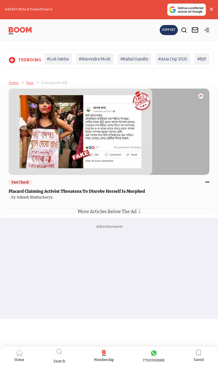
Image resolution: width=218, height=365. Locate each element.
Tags (30, 83)
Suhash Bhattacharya (35, 197)
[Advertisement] (109, 273)
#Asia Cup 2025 (172, 59)
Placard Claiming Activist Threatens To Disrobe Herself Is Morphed (77, 191)
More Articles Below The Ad (109, 211)
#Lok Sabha (58, 59)
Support (168, 30)
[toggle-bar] (206, 30)
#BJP (202, 59)
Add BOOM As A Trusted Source (29, 9)
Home (14, 83)
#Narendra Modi (94, 59)
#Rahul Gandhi (134, 59)
